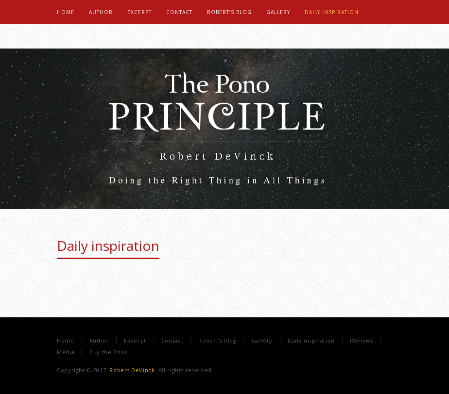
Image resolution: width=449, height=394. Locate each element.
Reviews (361, 340)
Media (65, 352)
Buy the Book (108, 352)
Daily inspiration (108, 245)
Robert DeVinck (132, 370)
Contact (172, 340)
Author (99, 340)
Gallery (262, 340)
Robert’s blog (217, 340)
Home (65, 340)
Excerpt (135, 340)
